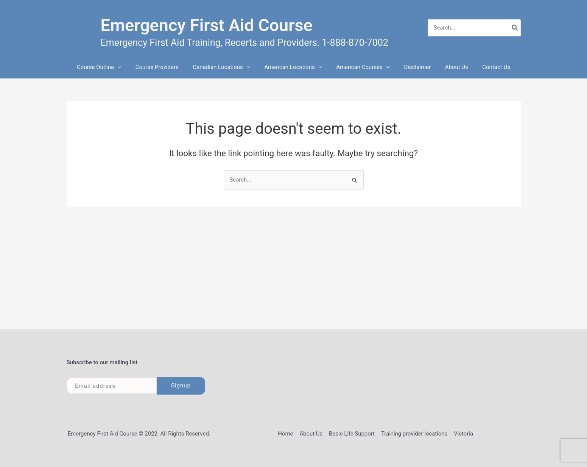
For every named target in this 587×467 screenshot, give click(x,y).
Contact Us (486, 67)
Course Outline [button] (109, 67)
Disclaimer (413, 67)
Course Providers (163, 67)
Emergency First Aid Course (207, 25)
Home (286, 433)
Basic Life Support (352, 433)
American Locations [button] (294, 67)
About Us (449, 67)
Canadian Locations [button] (225, 67)
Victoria (462, 433)
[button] (127, 67)
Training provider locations (413, 433)
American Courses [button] (361, 67)
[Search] (515, 28)
